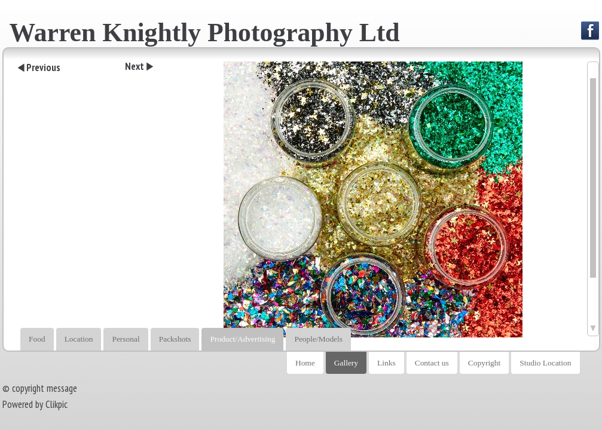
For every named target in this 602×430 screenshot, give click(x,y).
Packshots (175, 338)
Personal (125, 338)
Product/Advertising (242, 338)
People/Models (318, 338)
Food (37, 338)
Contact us (432, 362)
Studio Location (545, 362)
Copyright (484, 362)
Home (305, 362)
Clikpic (56, 404)
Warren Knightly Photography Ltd (205, 32)
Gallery (346, 362)
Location (79, 338)
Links (386, 362)
